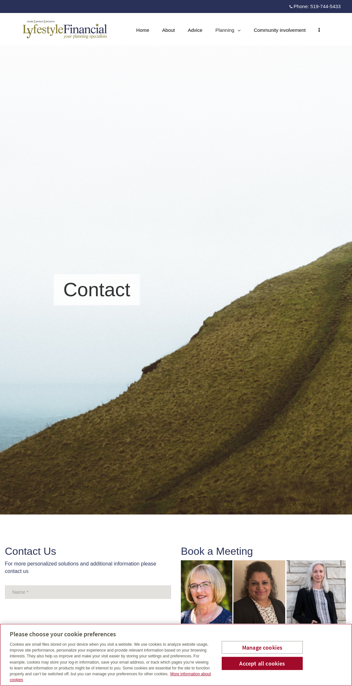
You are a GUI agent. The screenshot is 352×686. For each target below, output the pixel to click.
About (168, 30)
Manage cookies (262, 647)
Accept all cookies (262, 663)
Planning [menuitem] (228, 31)
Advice (195, 30)
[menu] (319, 30)
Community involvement (280, 30)
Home (142, 30)
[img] (176, 257)
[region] (176, 655)
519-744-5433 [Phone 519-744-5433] (326, 6)
